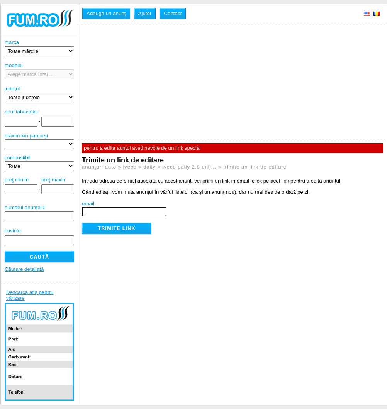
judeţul (39, 94)
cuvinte (13, 230)
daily (149, 167)
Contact (173, 13)
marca (39, 47)
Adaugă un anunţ (106, 13)
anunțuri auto (99, 167)
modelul (39, 71)
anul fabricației (21, 112)
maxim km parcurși (26, 136)
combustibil (18, 158)
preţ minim (17, 180)
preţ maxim (54, 180)
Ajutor (145, 13)
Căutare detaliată (24, 269)
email (88, 203)
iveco (129, 167)
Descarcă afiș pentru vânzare (29, 295)
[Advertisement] (165, 81)
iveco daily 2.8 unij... (189, 167)
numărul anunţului (39, 212)
